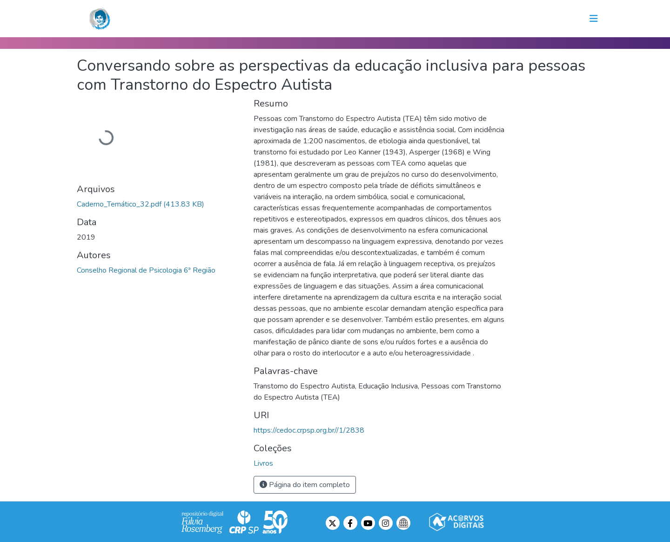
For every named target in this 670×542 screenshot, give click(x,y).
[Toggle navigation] (594, 18)
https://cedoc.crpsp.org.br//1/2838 (309, 430)
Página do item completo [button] (305, 485)
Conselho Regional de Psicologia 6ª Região (146, 270)
